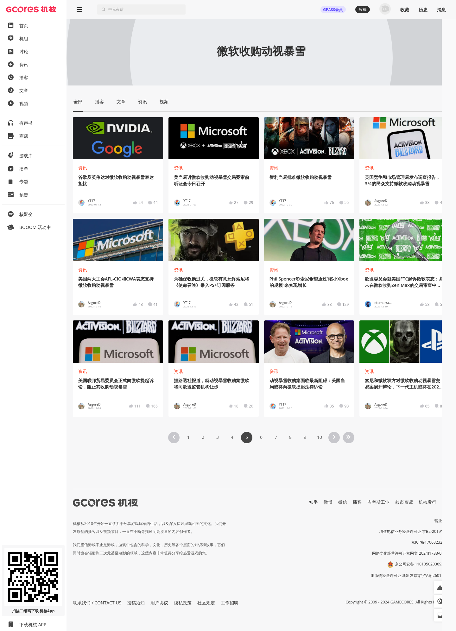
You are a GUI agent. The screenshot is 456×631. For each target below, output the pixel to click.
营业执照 (442, 520)
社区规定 (206, 603)
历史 (423, 10)
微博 (328, 502)
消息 (441, 10)
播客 (357, 502)
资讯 (82, 168)
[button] (440, 587)
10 (319, 437)
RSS (446, 502)
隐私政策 (183, 603)
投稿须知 (136, 603)
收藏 (404, 10)
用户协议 (159, 603)
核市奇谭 (404, 502)
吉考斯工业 (378, 502)
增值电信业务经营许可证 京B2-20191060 (414, 531)
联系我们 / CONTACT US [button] (97, 603)
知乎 (313, 502)
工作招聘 (229, 603)
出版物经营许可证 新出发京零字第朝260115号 (410, 575)
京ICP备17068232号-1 (430, 542)
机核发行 (427, 502)
